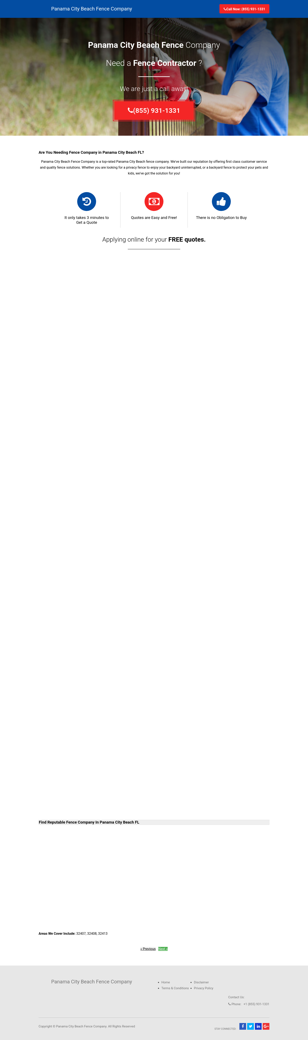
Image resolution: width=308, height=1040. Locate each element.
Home (165, 982)
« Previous (148, 949)
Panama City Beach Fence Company (91, 9)
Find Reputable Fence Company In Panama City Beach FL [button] (89, 822)
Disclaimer (201, 982)
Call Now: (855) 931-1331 (244, 9)
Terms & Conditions (175, 988)
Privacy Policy (203, 988)
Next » (163, 949)
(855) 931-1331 (154, 111)
